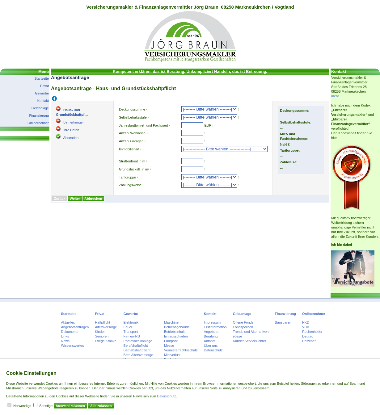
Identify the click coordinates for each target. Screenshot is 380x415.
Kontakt (43, 101)
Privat (44, 86)
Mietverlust (172, 355)
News (65, 341)
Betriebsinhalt (174, 331)
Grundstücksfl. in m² (134, 169)
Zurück (59, 198)
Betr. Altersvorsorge (138, 355)
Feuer (128, 327)
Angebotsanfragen (75, 327)
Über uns (211, 345)
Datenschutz (213, 350)
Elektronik (131, 322)
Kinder (100, 331)
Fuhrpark (171, 341)
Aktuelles (68, 322)
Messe (169, 345)
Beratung (211, 336)
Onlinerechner (38, 123)
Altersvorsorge (106, 327)
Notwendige (22, 406)
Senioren (101, 336)
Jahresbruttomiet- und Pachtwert (143, 125)
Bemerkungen (74, 122)
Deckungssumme (132, 109)
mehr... (336, 96)
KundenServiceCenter (249, 341)
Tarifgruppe (127, 177)
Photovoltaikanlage (138, 341)
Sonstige (46, 406)
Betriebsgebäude (177, 327)
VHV (305, 327)
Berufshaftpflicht (136, 345)
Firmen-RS (132, 336)
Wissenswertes (72, 345)
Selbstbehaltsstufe (133, 117)
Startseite (42, 78)
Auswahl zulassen (70, 406)
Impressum (212, 322)
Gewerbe (42, 93)
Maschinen (172, 322)
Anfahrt (209, 341)
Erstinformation (215, 327)
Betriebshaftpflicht (137, 350)
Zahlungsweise (130, 185)
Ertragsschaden (176, 336)
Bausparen (283, 322)
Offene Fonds (243, 322)
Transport (131, 331)
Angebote (211, 331)
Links (65, 336)
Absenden (70, 138)
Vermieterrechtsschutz (181, 350)
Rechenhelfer (312, 331)
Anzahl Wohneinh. (132, 133)
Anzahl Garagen (131, 141)
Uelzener (309, 341)
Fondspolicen (243, 327)
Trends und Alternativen (251, 331)
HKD (305, 322)
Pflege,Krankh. (106, 341)
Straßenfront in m (132, 161)
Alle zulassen (101, 406)
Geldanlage (40, 108)
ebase (237, 336)
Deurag (307, 336)
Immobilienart (129, 149)
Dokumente (69, 331)
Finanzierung (39, 115)
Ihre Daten (71, 130)
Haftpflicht (102, 322)
